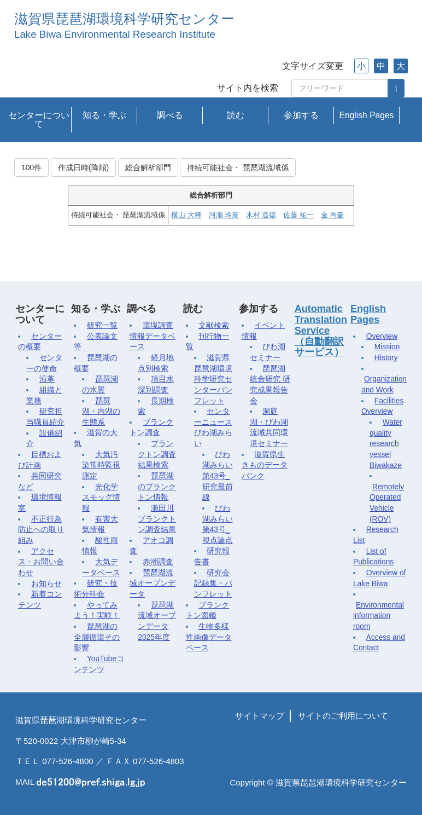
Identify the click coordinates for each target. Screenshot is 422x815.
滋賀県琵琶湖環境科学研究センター (124, 18)
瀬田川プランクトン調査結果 (157, 519)
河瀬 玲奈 (224, 215)
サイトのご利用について (343, 715)
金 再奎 (332, 215)
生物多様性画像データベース (209, 637)
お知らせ (46, 584)
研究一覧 (102, 325)
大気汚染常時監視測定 (101, 465)
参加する (301, 115)
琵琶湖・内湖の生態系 (101, 411)
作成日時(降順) (83, 167)
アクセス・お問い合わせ (41, 562)
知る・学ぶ (104, 115)
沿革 (47, 379)
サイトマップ (259, 715)
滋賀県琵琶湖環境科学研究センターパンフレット (213, 379)
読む (235, 115)
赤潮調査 (158, 562)
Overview (381, 336)
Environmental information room (378, 616)
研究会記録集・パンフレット (213, 583)
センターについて (38, 120)
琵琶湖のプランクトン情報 (157, 486)
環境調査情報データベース (152, 336)
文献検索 (213, 325)
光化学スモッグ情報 (101, 497)
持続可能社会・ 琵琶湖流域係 (238, 167)
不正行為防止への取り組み (41, 530)
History (386, 358)
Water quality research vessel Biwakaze (386, 444)
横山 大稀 (186, 215)
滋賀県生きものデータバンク (265, 465)
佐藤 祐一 (298, 215)
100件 (31, 167)
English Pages (366, 115)
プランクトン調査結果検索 (157, 454)
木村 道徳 (261, 215)
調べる (170, 115)
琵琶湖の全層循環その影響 (97, 637)
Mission (387, 347)
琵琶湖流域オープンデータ (152, 583)
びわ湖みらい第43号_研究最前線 (217, 476)
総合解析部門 (148, 167)
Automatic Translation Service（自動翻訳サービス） (321, 330)
